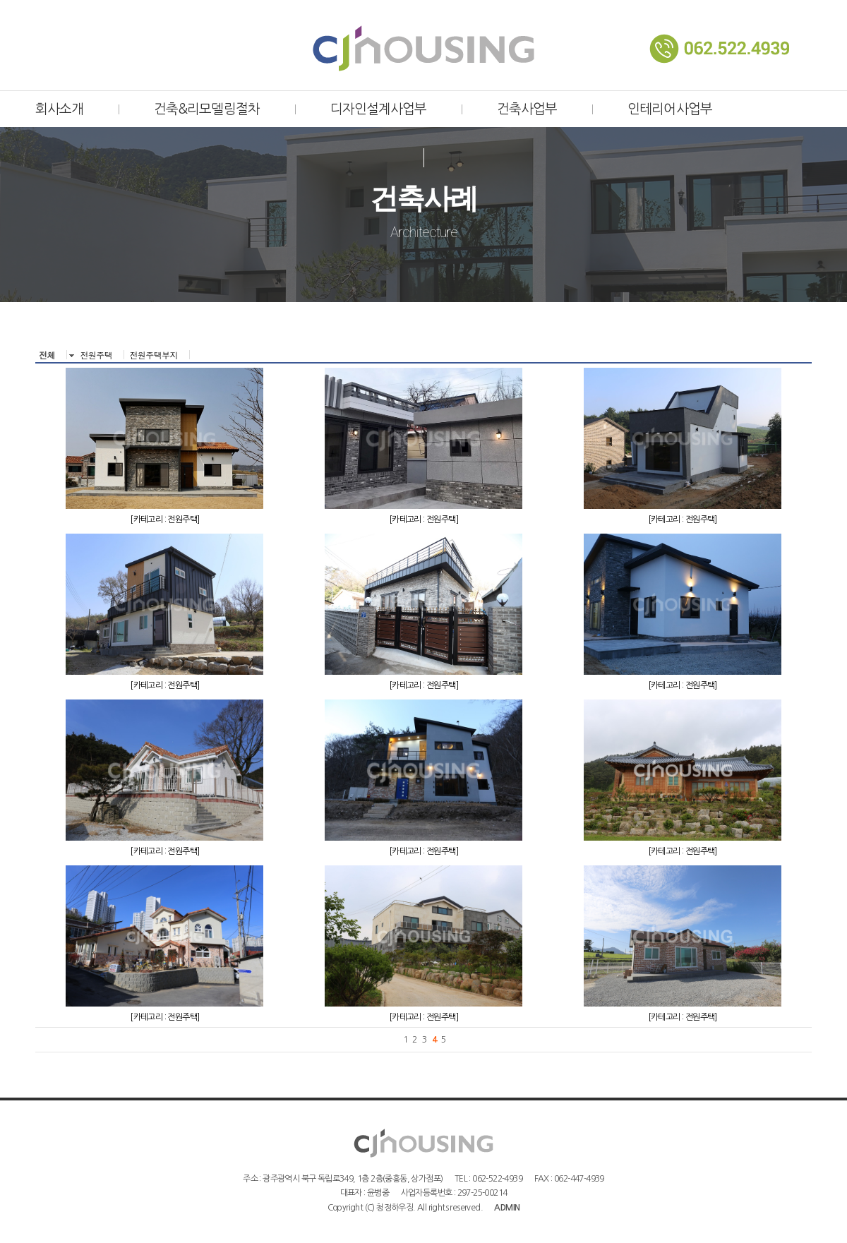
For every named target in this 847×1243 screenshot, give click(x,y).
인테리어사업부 (669, 109)
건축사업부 (527, 109)
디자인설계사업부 (378, 109)
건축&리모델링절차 (206, 109)
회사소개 (59, 109)
